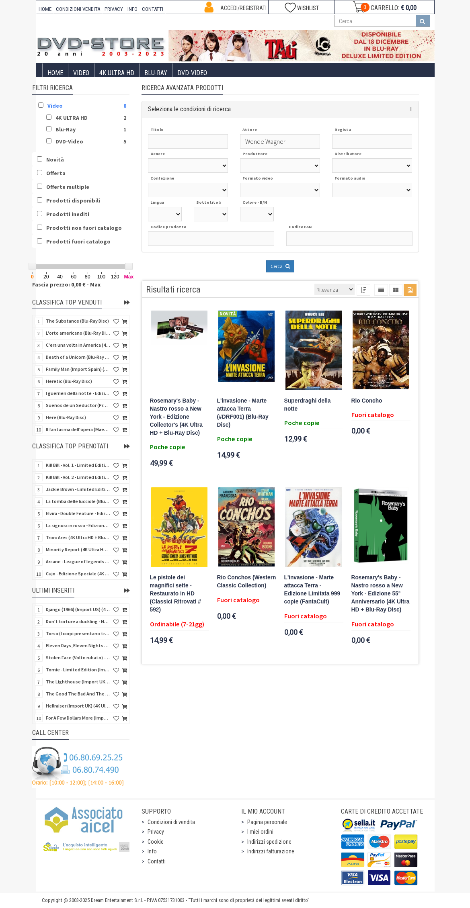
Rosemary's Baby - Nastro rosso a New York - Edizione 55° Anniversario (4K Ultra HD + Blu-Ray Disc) (380, 594)
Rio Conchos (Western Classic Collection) (246, 582)
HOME (45, 9)
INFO (132, 9)
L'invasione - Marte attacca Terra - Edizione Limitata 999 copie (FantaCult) (312, 590)
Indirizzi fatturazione (270, 851)
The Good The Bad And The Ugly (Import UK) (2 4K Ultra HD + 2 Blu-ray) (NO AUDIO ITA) (78, 694)
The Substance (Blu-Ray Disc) (77, 321)
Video (81, 73)
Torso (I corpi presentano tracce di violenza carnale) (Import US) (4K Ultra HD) (78, 633)
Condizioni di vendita (171, 822)
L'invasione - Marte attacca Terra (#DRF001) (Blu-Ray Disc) (243, 413)
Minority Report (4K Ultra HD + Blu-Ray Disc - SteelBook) (78, 549)
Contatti (157, 861)
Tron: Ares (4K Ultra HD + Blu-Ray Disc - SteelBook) (78, 537)
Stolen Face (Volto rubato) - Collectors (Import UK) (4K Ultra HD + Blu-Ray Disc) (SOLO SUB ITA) (78, 657)
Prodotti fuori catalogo (78, 241)
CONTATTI (152, 9)
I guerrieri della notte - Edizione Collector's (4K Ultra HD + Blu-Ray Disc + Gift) (78, 393)
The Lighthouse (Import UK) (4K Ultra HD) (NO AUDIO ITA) (78, 682)
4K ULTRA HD (116, 73)
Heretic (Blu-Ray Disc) (69, 381)
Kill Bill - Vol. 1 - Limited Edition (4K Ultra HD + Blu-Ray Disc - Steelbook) (78, 465)
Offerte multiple (67, 186)
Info (152, 851)
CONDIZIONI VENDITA (78, 9)
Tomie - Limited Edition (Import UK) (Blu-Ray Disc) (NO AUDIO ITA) (78, 670)
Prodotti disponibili (73, 200)
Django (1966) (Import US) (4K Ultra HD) (78, 609)
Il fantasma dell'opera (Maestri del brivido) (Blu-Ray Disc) (78, 429)
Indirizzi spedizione (269, 841)
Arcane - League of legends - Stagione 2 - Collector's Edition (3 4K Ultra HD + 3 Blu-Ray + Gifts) (78, 561)
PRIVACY (114, 9)
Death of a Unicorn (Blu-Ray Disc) (78, 357)
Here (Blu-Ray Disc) (66, 417)
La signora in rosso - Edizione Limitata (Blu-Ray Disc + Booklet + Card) (78, 525)
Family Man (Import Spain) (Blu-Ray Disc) (78, 369)
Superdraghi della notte (307, 405)
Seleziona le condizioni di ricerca (189, 109)
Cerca (280, 266)
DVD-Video (192, 73)
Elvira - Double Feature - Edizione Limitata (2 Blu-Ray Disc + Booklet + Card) (78, 513)
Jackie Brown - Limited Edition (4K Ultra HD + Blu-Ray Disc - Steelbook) (78, 489)
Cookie (156, 841)
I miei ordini (260, 831)
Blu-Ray (155, 73)
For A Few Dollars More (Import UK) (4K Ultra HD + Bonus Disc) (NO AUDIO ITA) (78, 718)
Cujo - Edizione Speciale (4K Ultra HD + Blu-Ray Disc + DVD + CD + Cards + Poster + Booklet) (78, 574)
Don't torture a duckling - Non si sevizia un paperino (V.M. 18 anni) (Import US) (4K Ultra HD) (78, 621)
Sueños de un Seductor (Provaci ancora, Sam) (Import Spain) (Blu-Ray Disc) (78, 405)
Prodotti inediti (67, 214)
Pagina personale (267, 822)
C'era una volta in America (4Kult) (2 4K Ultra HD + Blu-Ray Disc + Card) (78, 345)
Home (55, 73)
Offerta (56, 173)
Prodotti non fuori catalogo (84, 227)
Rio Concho (366, 401)
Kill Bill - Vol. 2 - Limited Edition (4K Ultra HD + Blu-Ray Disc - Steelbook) (78, 477)
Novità (55, 159)
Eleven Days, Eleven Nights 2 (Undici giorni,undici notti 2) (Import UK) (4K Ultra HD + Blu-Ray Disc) (78, 645)
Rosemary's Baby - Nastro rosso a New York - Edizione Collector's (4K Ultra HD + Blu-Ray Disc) (176, 417)
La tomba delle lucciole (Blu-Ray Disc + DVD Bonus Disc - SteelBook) (78, 501)
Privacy (156, 831)
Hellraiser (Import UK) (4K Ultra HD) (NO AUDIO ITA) (78, 706)
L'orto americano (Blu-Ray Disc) (78, 333)
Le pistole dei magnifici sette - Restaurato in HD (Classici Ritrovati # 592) (175, 594)
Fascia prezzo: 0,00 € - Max (66, 284)
